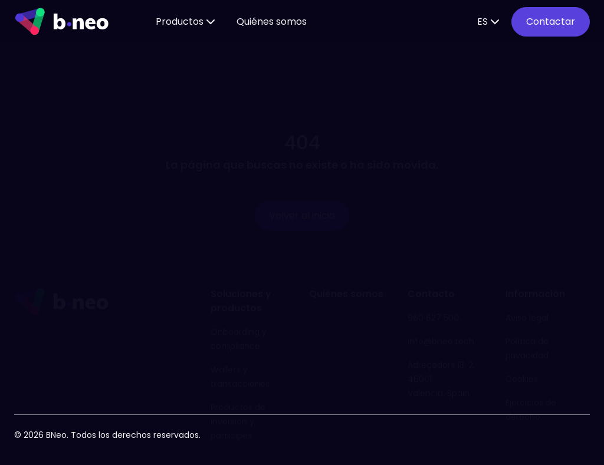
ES (489, 22)
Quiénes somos (272, 21)
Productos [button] (187, 22)
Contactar (550, 21)
